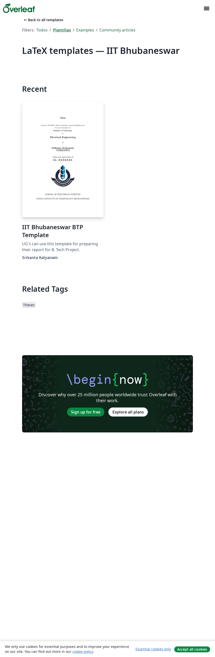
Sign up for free (85, 412)
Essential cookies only (153, 649)
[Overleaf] (19, 8)
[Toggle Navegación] (206, 8)
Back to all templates (43, 19)
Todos (42, 30)
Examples (85, 30)
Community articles (117, 30)
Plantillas (62, 30)
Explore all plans (128, 412)
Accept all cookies (192, 649)
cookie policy (82, 651)
